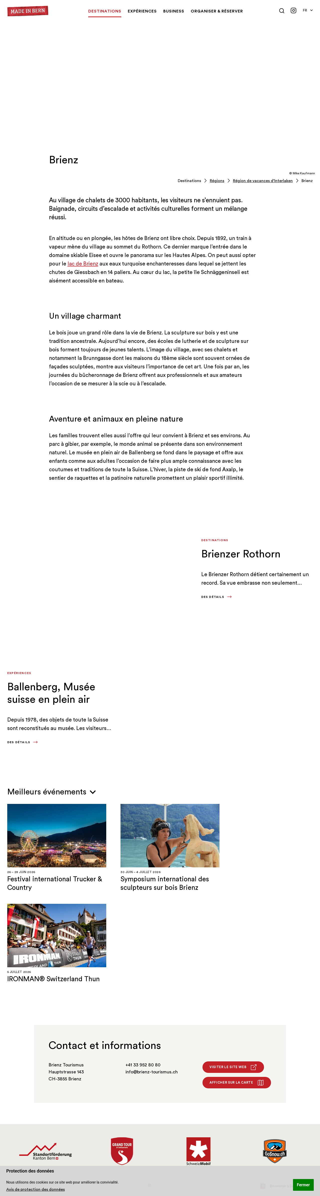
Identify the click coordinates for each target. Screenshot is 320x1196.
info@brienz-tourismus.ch (152, 972)
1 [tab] (149, 1085)
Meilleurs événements (51, 792)
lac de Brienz (83, 263)
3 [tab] (170, 1085)
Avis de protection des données (35, 1190)
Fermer (303, 1185)
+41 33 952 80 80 (143, 965)
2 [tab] (160, 1085)
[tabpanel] (45, 1051)
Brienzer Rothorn (240, 554)
